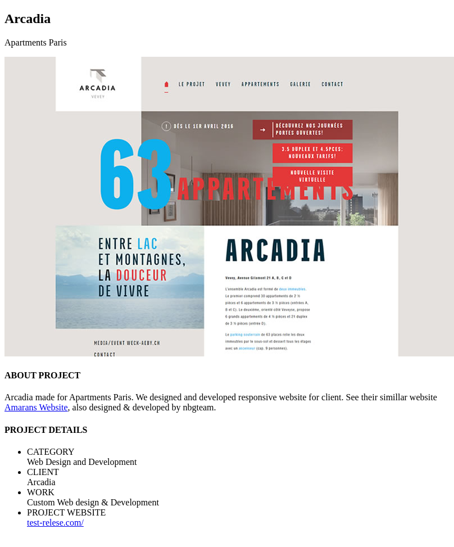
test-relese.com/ (55, 522)
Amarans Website (36, 407)
